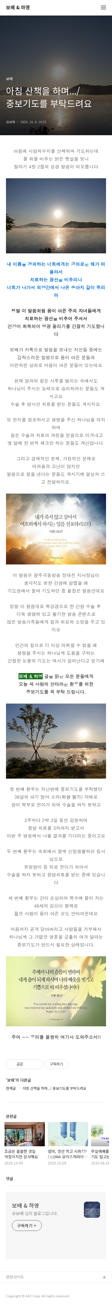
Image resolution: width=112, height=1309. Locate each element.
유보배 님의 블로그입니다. (35, 1213)
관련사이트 (15, 1277)
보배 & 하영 (18, 7)
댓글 (9, 1178)
